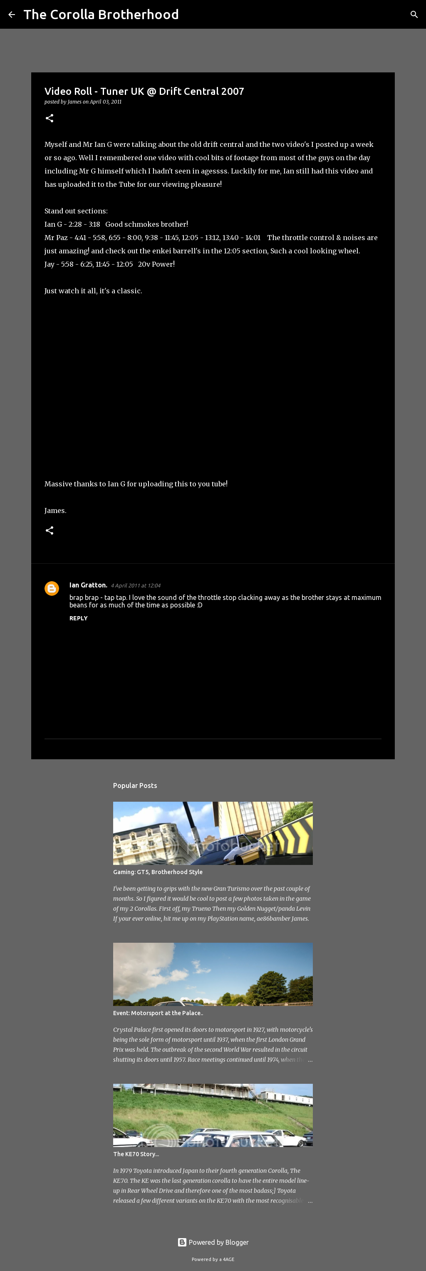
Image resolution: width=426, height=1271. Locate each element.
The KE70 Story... (136, 1154)
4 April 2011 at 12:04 (135, 585)
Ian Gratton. (88, 585)
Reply (78, 618)
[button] (49, 118)
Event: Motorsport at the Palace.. (158, 1013)
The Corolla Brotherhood (101, 14)
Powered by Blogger (213, 1242)
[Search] (191, 15)
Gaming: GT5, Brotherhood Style (158, 872)
